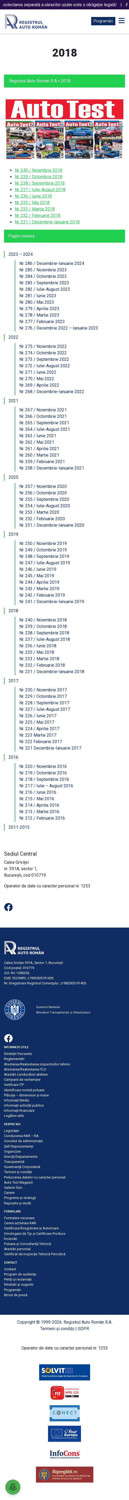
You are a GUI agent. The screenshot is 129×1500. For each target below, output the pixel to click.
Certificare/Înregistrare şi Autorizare (31, 1228)
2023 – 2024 (21, 254)
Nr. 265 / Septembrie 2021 (44, 422)
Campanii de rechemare (22, 1080)
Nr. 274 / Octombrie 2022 (43, 352)
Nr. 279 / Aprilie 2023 (39, 308)
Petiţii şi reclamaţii (18, 1279)
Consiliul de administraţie (23, 1141)
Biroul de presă (15, 1295)
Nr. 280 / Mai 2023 (36, 302)
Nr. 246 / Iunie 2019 (37, 569)
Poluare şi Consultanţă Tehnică (27, 1244)
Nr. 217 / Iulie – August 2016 (46, 785)
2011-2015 (19, 827)
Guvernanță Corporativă (22, 1167)
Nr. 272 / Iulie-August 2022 (44, 365)
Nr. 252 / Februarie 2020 (42, 518)
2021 (13, 400)
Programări (103, 21)
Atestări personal (17, 1249)
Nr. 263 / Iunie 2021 (37, 435)
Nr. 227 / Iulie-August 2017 (44, 709)
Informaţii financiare (19, 1111)
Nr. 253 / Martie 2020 (39, 512)
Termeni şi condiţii (18, 1172)
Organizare (12, 1151)
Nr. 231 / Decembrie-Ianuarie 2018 (47, 222)
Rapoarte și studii (17, 1203)
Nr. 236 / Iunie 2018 (33, 196)
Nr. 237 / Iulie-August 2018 (40, 189)
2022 (13, 337)
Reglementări (14, 1059)
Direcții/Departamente (21, 1157)
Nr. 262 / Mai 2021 (36, 442)
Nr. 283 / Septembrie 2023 (44, 282)
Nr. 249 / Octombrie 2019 (43, 550)
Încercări (10, 1239)
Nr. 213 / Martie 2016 (39, 811)
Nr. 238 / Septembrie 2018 (40, 183)
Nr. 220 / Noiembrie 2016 (43, 766)
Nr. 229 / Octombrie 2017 (43, 696)
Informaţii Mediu (16, 1100)
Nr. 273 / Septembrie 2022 (44, 359)
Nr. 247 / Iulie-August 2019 (44, 562)
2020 (13, 477)
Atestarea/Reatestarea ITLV (25, 1069)
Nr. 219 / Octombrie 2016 (43, 772)
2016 (13, 757)
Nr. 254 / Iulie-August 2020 (44, 505)
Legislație (11, 1131)
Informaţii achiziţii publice (24, 1105)
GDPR (83, 1328)
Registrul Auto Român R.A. (33, 80)
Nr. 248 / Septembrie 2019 (44, 556)
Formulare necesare (19, 1218)
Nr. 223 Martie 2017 (37, 735)
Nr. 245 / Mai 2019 (36, 575)
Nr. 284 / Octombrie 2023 (43, 276)
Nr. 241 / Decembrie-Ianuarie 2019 (51, 601)
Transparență (14, 1162)
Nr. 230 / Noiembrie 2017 (43, 690)
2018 (13, 610)
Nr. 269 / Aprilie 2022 (39, 385)
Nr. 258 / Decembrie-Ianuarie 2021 (51, 468)
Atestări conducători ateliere (26, 1074)
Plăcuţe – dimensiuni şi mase (26, 1095)
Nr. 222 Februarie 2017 (40, 741)
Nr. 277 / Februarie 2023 (42, 321)
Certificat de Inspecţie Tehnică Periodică (34, 1254)
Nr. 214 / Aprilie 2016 (39, 805)
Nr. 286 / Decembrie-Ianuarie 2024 (51, 263)
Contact (10, 1269)
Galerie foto (13, 1188)
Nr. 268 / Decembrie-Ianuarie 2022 (51, 391)
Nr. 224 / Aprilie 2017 (39, 728)
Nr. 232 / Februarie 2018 (37, 215)
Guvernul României (48, 1007)
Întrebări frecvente (18, 1054)
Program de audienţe (20, 1274)
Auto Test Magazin (18, 1182)
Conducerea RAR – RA (21, 1136)
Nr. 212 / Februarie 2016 (42, 818)
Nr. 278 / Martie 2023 (39, 315)
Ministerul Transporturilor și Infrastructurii (63, 1012)
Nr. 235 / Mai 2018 (32, 202)
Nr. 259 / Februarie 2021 (42, 461)
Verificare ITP (14, 1085)
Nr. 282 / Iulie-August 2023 (44, 289)
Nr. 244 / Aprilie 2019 (39, 582)
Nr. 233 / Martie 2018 (35, 209)
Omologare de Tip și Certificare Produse (34, 1234)
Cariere (9, 1193)
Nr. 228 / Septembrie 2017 (44, 702)
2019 (13, 534)
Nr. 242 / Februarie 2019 (42, 595)
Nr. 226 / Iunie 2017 (37, 715)
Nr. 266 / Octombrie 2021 (43, 416)
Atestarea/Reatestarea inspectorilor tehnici (37, 1064)
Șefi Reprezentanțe (18, 1146)
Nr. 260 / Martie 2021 (39, 455)
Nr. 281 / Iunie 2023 (37, 295)
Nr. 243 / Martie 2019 (39, 588)
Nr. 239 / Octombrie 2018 (38, 176)
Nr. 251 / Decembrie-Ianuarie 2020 (51, 525)
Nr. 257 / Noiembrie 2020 (43, 486)
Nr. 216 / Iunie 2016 (37, 792)
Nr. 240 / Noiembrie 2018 (38, 170)
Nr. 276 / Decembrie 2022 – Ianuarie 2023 (58, 328)
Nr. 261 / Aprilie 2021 (39, 448)
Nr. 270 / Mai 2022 (36, 378)
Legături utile (14, 1116)
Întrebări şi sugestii (18, 1284)
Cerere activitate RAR (20, 1223)
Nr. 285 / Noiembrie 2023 (43, 269)
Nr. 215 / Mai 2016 (36, 798)
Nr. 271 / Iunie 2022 (37, 372)
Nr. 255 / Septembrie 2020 (44, 499)
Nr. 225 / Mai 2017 (36, 722)
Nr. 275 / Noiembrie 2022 (43, 346)
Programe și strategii (20, 1198)
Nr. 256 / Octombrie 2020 (43, 492)
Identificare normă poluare (24, 1090)
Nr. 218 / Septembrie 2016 (44, 779)
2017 (13, 680)
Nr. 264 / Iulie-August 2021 (44, 429)
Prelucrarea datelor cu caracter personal (34, 1177)
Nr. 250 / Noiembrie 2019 (43, 543)
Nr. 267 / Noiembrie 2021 (43, 409)
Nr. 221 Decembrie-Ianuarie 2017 (50, 748)
